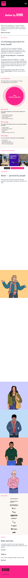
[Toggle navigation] (26, 3)
